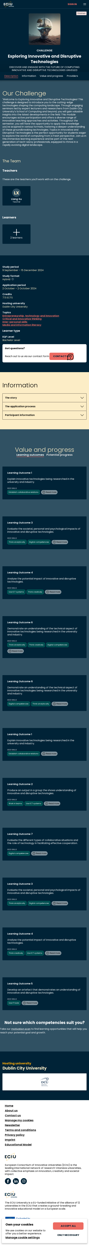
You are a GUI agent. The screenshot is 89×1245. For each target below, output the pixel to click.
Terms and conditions (20, 1130)
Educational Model (18, 1144)
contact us (61, 356)
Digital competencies (39, 542)
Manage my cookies (19, 1120)
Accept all (68, 1226)
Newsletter (12, 1125)
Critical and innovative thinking (22, 318)
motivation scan (21, 1029)
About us (11, 1110)
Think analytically (17, 542)
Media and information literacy (21, 325)
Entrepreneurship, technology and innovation (30, 315)
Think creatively (35, 592)
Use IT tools (14, 1003)
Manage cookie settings (22, 1237)
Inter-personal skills (14, 321)
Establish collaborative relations (23, 492)
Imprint (10, 1140)
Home (9, 1106)
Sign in (72, 4)
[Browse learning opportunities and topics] (84, 4)
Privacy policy (15, 1135)
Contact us (13, 1115)
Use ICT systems (16, 592)
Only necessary (68, 1235)
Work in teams (15, 803)
